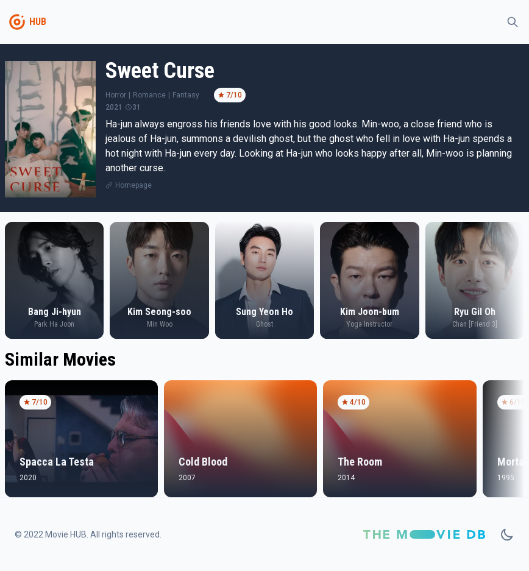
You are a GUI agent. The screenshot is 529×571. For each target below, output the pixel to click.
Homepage (133, 185)
